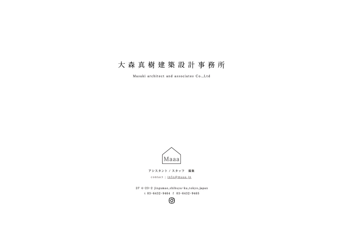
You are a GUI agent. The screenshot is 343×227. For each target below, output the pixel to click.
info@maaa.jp (179, 177)
